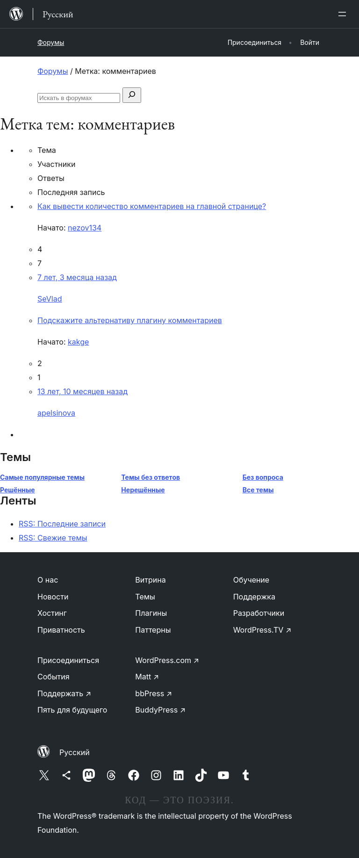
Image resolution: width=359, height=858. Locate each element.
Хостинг (52, 613)
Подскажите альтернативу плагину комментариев (129, 320)
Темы (145, 596)
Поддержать (64, 693)
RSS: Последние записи (62, 523)
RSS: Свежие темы (53, 537)
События (53, 676)
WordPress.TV (262, 629)
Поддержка (254, 596)
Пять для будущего (72, 709)
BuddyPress (160, 709)
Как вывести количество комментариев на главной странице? (151, 206)
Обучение (251, 579)
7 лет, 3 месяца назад (77, 277)
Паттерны (153, 629)
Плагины (151, 613)
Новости (52, 596)
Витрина (150, 579)
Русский (74, 752)
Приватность (61, 629)
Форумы (50, 42)
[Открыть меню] (344, 14)
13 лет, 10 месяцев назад (82, 391)
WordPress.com (167, 660)
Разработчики (258, 613)
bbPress (153, 693)
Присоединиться (68, 660)
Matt (147, 676)
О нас (47, 579)
